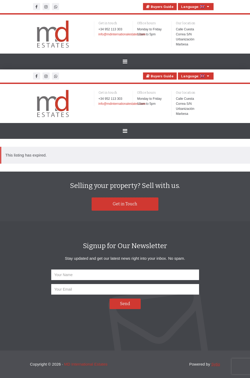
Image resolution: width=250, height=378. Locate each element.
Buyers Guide (159, 6)
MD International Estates (85, 364)
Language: (195, 6)
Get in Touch (125, 203)
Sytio (215, 364)
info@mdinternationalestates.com (121, 34)
